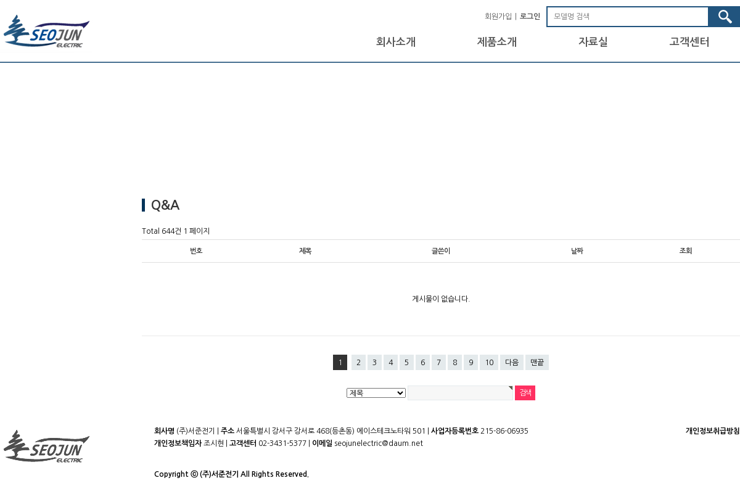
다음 (512, 362)
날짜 (577, 251)
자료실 (593, 42)
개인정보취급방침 (713, 431)
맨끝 (537, 362)
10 (489, 362)
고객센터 (689, 42)
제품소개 (497, 42)
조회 (686, 251)
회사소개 (396, 42)
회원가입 (498, 16)
